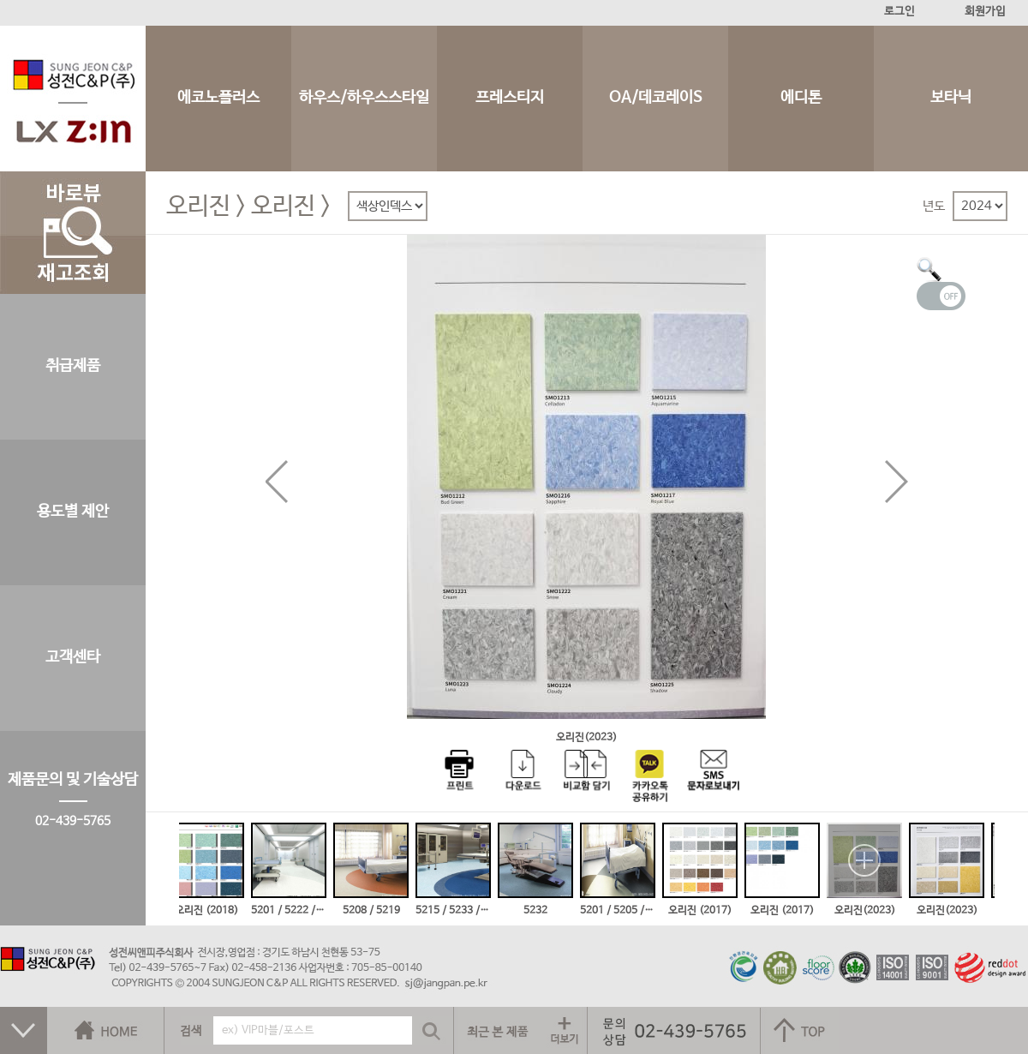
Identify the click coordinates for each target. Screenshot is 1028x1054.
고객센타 (72, 657)
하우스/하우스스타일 (364, 98)
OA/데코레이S (655, 98)
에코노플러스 (218, 98)
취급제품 (72, 365)
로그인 (899, 11)
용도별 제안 (73, 511)
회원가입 (985, 11)
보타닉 (950, 98)
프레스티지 (509, 98)
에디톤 (801, 98)
